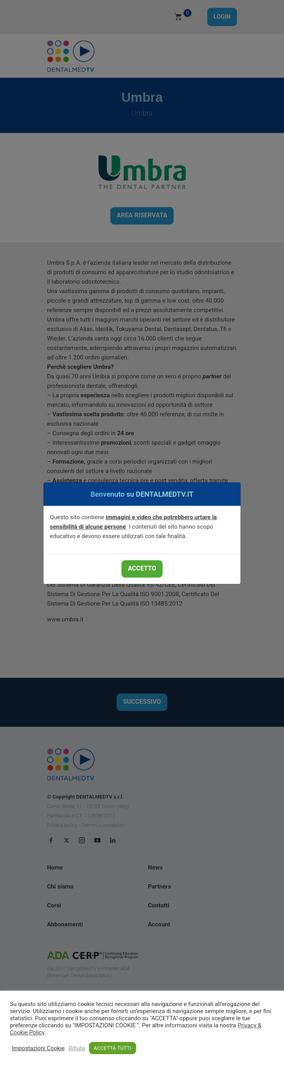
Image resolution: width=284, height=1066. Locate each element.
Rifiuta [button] (76, 1048)
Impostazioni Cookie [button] (38, 1048)
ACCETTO (142, 568)
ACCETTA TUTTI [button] (112, 1048)
